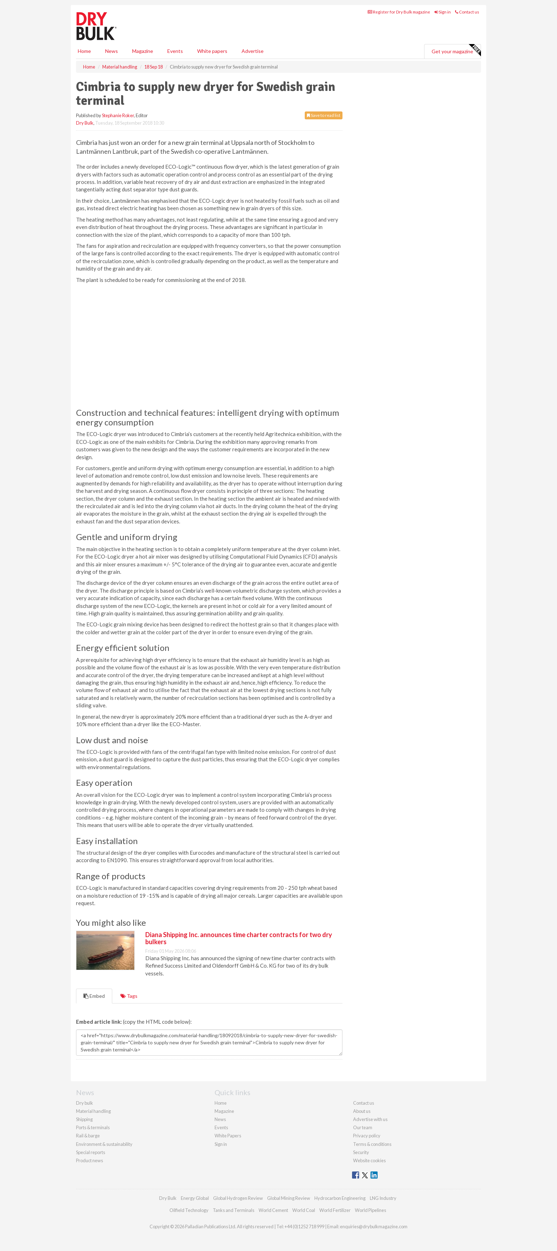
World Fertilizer (335, 1210)
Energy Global (195, 1198)
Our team (362, 1127)
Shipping (84, 1119)
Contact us (467, 12)
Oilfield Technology (189, 1210)
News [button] (111, 51)
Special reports (90, 1152)
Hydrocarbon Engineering (340, 1198)
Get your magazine (456, 50)
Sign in (442, 12)
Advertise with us (370, 1119)
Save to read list (323, 115)
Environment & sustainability (104, 1144)
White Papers (228, 1135)
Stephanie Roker (118, 115)
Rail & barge (88, 1135)
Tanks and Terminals (233, 1210)
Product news (89, 1160)
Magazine (142, 51)
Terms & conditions (372, 1144)
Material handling (93, 1111)
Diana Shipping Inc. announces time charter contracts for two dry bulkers (238, 938)
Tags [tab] (128, 996)
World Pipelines (370, 1210)
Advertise (253, 51)
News (220, 1119)
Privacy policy (366, 1135)
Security (361, 1152)
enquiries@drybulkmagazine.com (373, 1226)
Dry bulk (84, 1103)
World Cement (273, 1210)
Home (84, 51)
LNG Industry (383, 1198)
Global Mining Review (288, 1198)
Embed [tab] (94, 996)
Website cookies (369, 1160)
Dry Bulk (84, 123)
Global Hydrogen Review (238, 1198)
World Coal (303, 1210)
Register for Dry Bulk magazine (399, 12)
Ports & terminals (93, 1127)
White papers (212, 51)
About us (362, 1111)
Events (175, 51)
